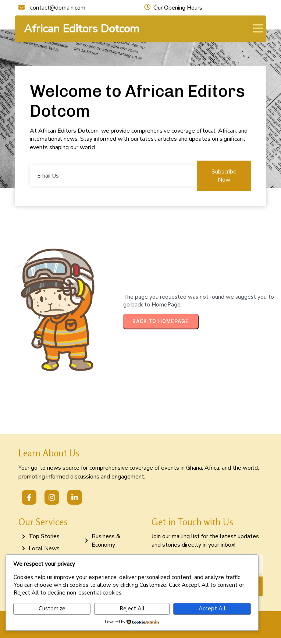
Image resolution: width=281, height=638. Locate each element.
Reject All (132, 608)
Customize (52, 608)
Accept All (212, 608)
